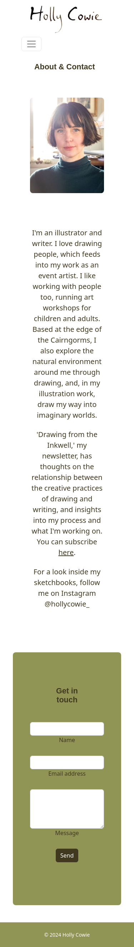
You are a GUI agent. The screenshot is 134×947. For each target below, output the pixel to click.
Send (67, 855)
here (66, 552)
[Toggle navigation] (31, 44)
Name (67, 740)
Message (67, 833)
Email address (67, 773)
